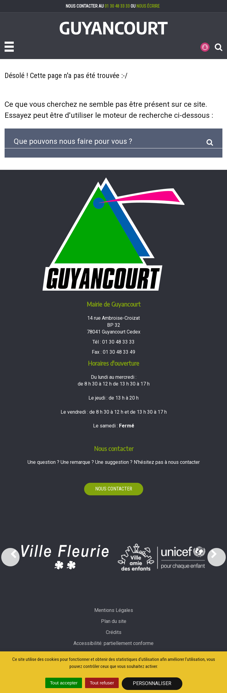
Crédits (113, 632)
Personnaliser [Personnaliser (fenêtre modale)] (152, 683)
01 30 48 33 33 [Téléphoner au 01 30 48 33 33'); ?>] (118, 342)
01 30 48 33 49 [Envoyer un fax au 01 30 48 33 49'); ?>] (119, 352)
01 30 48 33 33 (117, 6)
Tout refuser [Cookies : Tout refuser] (102, 682)
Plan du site (113, 621)
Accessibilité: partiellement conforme (113, 643)
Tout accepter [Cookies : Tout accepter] (63, 682)
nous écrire (148, 6)
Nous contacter (113, 489)
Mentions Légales (113, 610)
